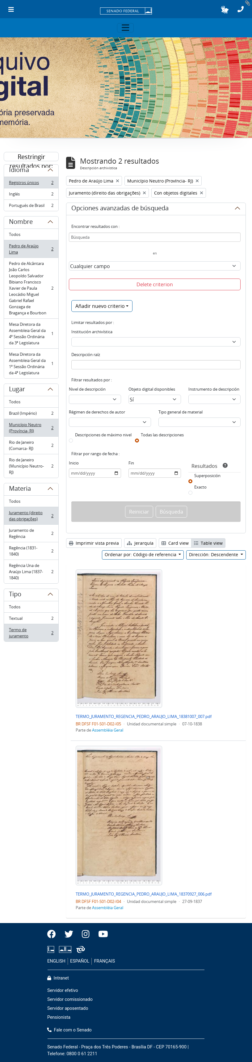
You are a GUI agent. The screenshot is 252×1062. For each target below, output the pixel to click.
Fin (131, 463)
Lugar (17, 390)
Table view (208, 543)
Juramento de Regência (31, 533)
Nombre (21, 223)
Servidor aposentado (67, 1008)
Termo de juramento (31, 633)
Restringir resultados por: (31, 157)
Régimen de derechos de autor (97, 412)
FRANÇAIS (104, 961)
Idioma (19, 171)
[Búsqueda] (155, 237)
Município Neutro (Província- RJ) (31, 428)
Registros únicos (31, 183)
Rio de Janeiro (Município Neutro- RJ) (31, 466)
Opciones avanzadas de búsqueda (120, 209)
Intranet (58, 978)
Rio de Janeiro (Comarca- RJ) (31, 445)
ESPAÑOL (79, 961)
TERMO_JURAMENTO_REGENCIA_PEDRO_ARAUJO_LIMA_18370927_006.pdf (144, 894)
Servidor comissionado (70, 999)
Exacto (200, 487)
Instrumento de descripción (213, 389)
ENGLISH (56, 961)
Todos (14, 234)
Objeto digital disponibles (151, 389)
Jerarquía (140, 543)
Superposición (207, 475)
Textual (31, 619)
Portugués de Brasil (31, 206)
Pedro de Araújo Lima (31, 249)
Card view (175, 543)
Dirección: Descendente (214, 554)
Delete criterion (154, 284)
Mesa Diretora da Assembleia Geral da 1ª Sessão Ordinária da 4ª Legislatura (31, 363)
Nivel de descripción (87, 389)
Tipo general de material (180, 412)
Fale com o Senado (69, 1030)
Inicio (74, 463)
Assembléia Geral (107, 730)
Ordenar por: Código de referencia (141, 554)
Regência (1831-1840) (31, 551)
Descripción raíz (85, 354)
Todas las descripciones (162, 435)
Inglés (31, 195)
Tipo (15, 595)
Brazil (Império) (31, 414)
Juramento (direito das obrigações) (31, 516)
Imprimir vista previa (94, 543)
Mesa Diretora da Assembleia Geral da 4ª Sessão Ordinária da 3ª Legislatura (31, 333)
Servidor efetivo (62, 990)
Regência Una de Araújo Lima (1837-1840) (31, 572)
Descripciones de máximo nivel (103, 435)
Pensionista (58, 1017)
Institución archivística (91, 331)
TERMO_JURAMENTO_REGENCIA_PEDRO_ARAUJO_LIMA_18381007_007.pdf (144, 716)
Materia (20, 489)
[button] (225, 10)
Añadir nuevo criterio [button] (100, 306)
